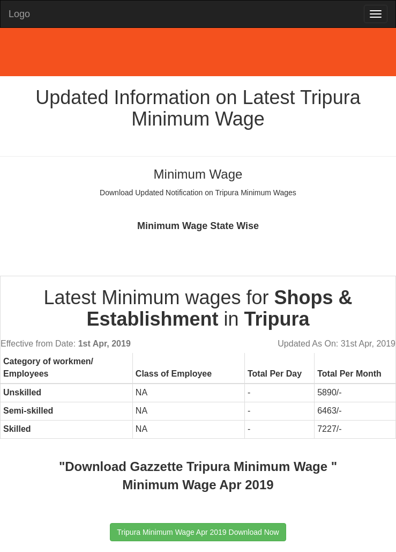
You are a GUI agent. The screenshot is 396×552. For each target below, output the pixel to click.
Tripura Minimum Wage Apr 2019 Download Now (198, 532)
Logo (19, 14)
